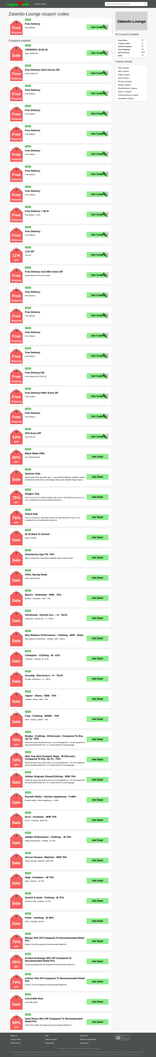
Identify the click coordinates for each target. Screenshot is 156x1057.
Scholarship (49, 1043)
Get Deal (97, 456)
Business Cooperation (88, 1039)
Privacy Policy (15, 1039)
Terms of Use (15, 1043)
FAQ (47, 1036)
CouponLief (84, 1043)
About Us (14, 1036)
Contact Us (84, 1036)
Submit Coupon (40, 4)
